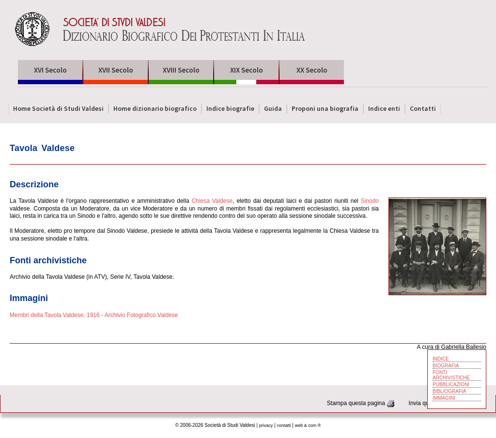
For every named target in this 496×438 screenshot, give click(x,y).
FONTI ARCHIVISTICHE (451, 375)
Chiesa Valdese (211, 200)
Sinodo (370, 200)
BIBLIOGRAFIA (449, 391)
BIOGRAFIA (446, 365)
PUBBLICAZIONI (451, 384)
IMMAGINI (444, 398)
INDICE (441, 359)
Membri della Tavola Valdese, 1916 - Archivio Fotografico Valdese (94, 315)
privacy (266, 425)
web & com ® (308, 425)
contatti (284, 425)
